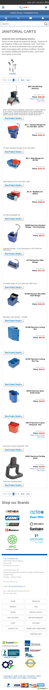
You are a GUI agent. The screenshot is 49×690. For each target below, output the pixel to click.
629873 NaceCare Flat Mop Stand (35, 457)
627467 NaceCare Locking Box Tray (35, 360)
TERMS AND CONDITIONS (36, 629)
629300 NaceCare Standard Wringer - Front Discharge (35, 226)
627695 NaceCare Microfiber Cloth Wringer (35, 295)
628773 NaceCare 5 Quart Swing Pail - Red (35, 424)
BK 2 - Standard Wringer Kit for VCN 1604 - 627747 (35, 126)
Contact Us (13, 629)
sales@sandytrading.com (16, 586)
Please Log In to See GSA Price (37, 100)
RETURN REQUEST (36, 618)
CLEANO (12, 74)
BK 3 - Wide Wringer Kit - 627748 (35, 159)
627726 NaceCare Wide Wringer (35, 261)
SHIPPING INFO (36, 634)
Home (13, 601)
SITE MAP (36, 623)
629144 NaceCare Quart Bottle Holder (35, 392)
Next (22, 80)
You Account (13, 618)
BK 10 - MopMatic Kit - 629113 (35, 193)
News (13, 612)
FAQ (36, 607)
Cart (13, 623)
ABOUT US (36, 601)
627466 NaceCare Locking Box (35, 328)
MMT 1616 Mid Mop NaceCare (35, 87)
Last (28, 80)
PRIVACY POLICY (36, 612)
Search (13, 607)
